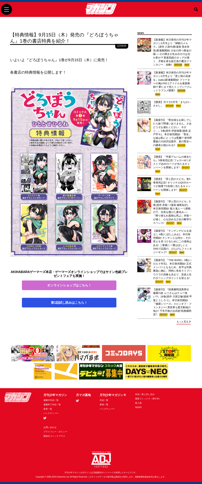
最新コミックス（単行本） (148, 398)
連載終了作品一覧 (52, 404)
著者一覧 (47, 409)
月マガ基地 (83, 395)
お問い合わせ (49, 427)
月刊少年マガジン (55, 395)
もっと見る (184, 321)
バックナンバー (51, 413)
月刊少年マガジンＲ (113, 395)
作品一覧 (104, 400)
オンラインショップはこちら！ (69, 285)
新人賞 (138, 403)
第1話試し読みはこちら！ (69, 302)
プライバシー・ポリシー (55, 431)
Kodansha (61, 477)
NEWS (138, 407)
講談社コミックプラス (54, 436)
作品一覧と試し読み (145, 394)
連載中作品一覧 (51, 400)
